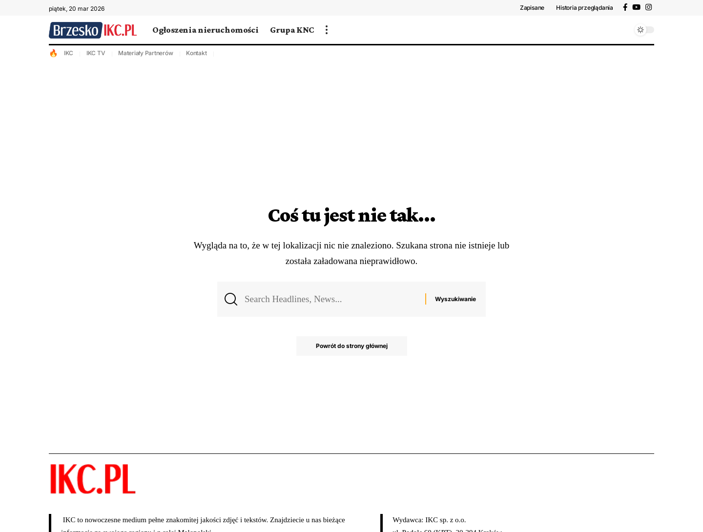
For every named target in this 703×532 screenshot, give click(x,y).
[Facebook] (625, 7)
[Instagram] (648, 7)
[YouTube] (636, 7)
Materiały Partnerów (145, 53)
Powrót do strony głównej (352, 345)
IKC (68, 53)
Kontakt (196, 53)
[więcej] (326, 29)
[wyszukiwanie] (622, 30)
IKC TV (95, 53)
